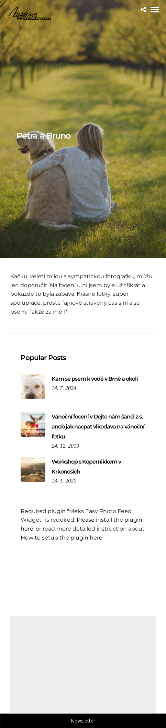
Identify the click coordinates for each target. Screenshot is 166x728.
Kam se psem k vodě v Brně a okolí (95, 379)
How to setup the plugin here (61, 537)
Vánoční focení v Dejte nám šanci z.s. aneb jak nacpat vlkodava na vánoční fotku (98, 426)
